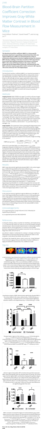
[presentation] (21, 142)
